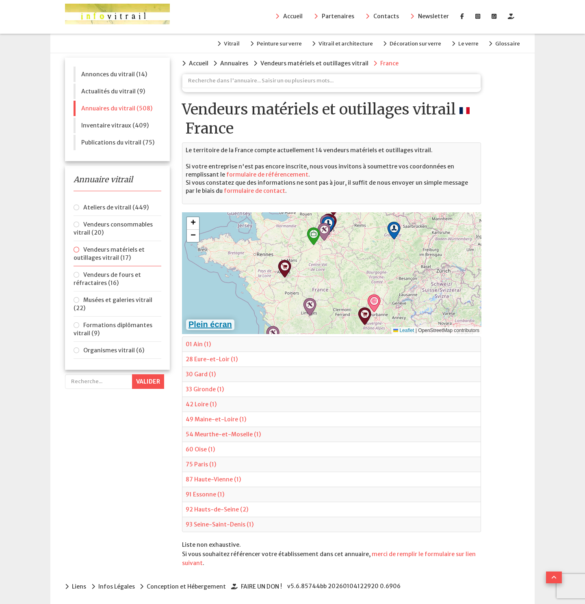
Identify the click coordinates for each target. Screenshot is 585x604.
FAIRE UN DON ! (263, 585)
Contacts (386, 16)
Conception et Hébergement (187, 585)
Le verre (467, 43)
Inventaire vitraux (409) (115, 124)
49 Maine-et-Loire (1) (216, 418)
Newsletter (433, 16)
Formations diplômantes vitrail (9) (113, 328)
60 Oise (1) (200, 448)
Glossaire (507, 43)
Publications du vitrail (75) (117, 141)
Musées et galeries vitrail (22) (113, 303)
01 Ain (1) (198, 343)
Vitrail (226, 43)
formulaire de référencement (267, 173)
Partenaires (338, 16)
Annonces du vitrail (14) (114, 73)
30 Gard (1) (201, 373)
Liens (79, 585)
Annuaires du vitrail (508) (116, 107)
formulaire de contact (254, 190)
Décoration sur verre (413, 43)
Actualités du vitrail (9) (113, 90)
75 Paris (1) (201, 463)
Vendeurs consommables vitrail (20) (113, 227)
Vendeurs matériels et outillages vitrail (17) (109, 253)
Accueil (293, 16)
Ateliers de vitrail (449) (116, 206)
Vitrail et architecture (342, 43)
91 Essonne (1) (205, 493)
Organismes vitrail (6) (113, 349)
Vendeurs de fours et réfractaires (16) (107, 278)
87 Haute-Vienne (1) (213, 478)
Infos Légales (117, 585)
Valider (148, 380)
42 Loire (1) (201, 403)
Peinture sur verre (274, 43)
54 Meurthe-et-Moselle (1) (223, 433)
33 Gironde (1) (205, 388)
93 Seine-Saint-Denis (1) (220, 523)
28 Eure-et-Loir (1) (212, 358)
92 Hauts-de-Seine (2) (217, 508)
